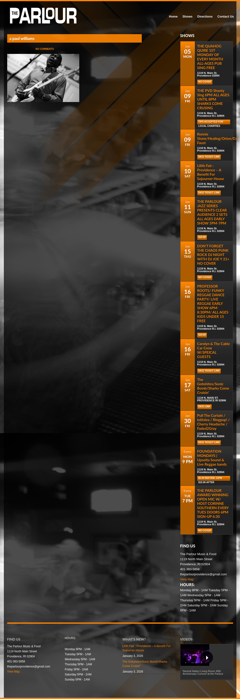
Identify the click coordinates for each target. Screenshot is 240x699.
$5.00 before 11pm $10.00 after (210, 479)
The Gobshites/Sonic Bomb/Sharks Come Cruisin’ (213, 386)
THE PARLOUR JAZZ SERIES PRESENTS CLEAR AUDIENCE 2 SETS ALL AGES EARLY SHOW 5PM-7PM (212, 212)
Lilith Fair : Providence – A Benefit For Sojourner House (210, 172)
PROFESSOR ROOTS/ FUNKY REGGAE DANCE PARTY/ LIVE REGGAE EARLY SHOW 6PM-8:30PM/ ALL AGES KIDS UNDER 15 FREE (212, 303)
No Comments (45, 49)
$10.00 (202, 237)
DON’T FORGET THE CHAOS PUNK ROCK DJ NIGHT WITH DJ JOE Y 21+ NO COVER (213, 254)
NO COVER (204, 81)
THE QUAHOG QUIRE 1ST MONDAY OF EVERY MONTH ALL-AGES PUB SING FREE (210, 57)
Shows (187, 16)
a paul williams (22, 38)
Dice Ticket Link (209, 156)
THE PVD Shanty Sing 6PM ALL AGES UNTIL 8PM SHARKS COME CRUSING (213, 99)
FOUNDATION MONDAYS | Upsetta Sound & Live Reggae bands (212, 457)
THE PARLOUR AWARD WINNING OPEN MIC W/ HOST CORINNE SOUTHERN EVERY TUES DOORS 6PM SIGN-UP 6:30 (213, 503)
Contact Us (225, 16)
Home (173, 16)
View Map (187, 579)
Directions (205, 16)
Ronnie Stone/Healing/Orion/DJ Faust (217, 138)
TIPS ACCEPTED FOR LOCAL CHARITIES (210, 122)
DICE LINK (204, 406)
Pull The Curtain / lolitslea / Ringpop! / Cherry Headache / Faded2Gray (213, 421)
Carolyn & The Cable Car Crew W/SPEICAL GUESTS (213, 350)
